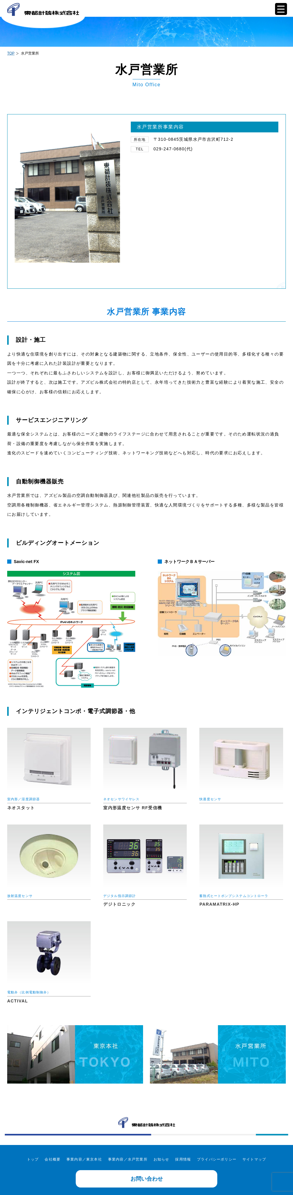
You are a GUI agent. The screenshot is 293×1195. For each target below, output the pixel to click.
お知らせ (161, 1159)
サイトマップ (254, 1159)
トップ (33, 1159)
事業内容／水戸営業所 (128, 1159)
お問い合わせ (146, 1179)
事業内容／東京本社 (84, 1159)
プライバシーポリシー (216, 1159)
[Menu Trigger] (281, 9)
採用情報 (183, 1159)
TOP (10, 53)
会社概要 (52, 1159)
